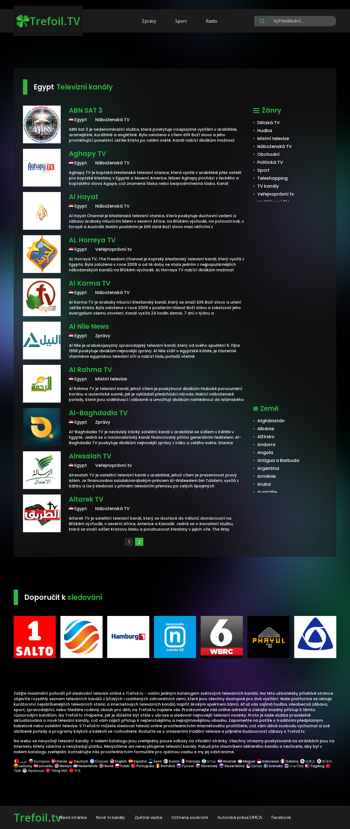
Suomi (171, 761)
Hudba (264, 130)
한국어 (324, 761)
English (118, 761)
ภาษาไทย (294, 766)
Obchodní (268, 154)
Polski (122, 766)
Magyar (246, 761)
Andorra (266, 444)
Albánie (265, 429)
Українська (33, 770)
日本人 (307, 761)
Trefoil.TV (48, 20)
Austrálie (267, 492)
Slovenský (206, 766)
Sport (181, 21)
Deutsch (78, 761)
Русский (185, 766)
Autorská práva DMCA (239, 817)
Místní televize (273, 138)
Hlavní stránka (73, 817)
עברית (209, 761)
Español (138, 761)
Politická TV (270, 162)
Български (39, 761)
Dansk (59, 761)
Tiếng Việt (56, 770)
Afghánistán (271, 421)
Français (190, 761)
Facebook (281, 817)
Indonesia (268, 761)
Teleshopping (272, 178)
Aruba (264, 484)
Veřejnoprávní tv (275, 194)
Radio (211, 21)
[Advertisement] (175, 51)
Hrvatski (227, 761)
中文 (74, 770)
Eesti (155, 761)
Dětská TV (268, 123)
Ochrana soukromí (189, 817)
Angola (265, 452)
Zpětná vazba (148, 817)
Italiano (289, 761)
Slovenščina (231, 766)
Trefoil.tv (37, 817)
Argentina (268, 468)
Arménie (266, 476)
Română (165, 766)
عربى (21, 761)
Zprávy (149, 21)
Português (142, 766)
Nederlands (85, 766)
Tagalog (314, 766)
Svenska (273, 766)
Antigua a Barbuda (278, 460)
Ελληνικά (99, 761)
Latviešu (43, 766)
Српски (254, 766)
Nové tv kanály (110, 817)
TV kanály (268, 186)
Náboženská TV (274, 146)
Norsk (106, 766)
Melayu (63, 766)
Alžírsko (266, 437)
